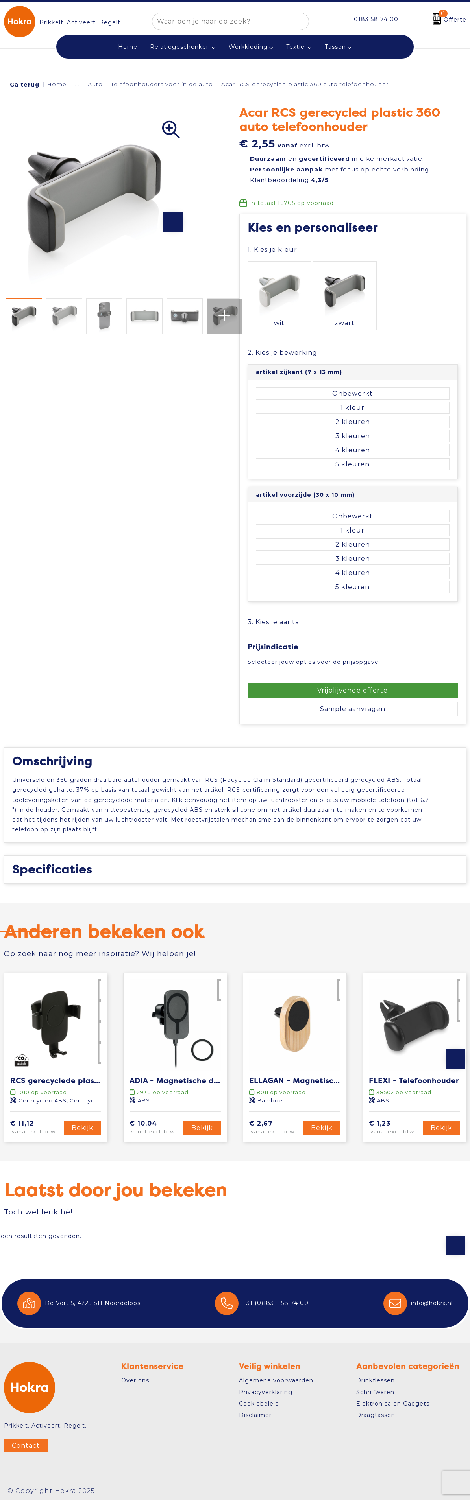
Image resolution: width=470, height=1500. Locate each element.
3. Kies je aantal (275, 609)
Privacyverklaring (265, 1389)
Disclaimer (255, 1411)
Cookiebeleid (259, 1400)
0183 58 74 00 (376, 19)
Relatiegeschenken (180, 46)
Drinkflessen (375, 1377)
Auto (95, 84)
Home (57, 84)
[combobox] (221, 21)
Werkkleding (248, 46)
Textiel (296, 46)
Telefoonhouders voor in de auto (162, 84)
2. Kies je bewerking (282, 339)
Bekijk (82, 1124)
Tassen (335, 46)
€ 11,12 (36, 1125)
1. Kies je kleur (272, 249)
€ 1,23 (394, 1125)
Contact (26, 1442)
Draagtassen (375, 1411)
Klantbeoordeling (289, 180)
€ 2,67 (275, 1125)
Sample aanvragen (352, 696)
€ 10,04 (155, 1125)
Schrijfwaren (375, 1389)
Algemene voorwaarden (276, 1377)
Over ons (135, 1377)
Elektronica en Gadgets (392, 1400)
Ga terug (24, 84)
